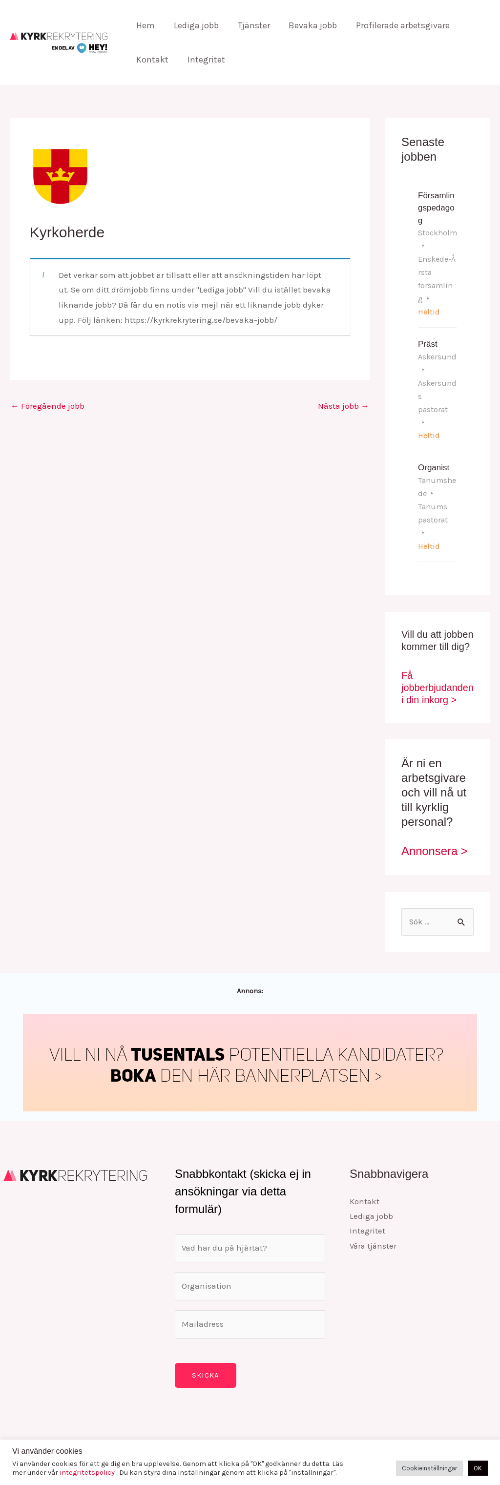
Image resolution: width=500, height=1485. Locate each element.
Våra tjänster (374, 1232)
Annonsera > (434, 836)
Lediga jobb (194, 25)
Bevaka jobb (308, 25)
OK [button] (478, 1468)
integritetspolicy (88, 1472)
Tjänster (250, 25)
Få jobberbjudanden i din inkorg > (435, 673)
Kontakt (152, 59)
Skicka (205, 1362)
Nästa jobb (343, 406)
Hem (145, 25)
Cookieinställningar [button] (429, 1468)
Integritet (204, 59)
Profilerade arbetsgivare (397, 25)
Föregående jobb (47, 406)
